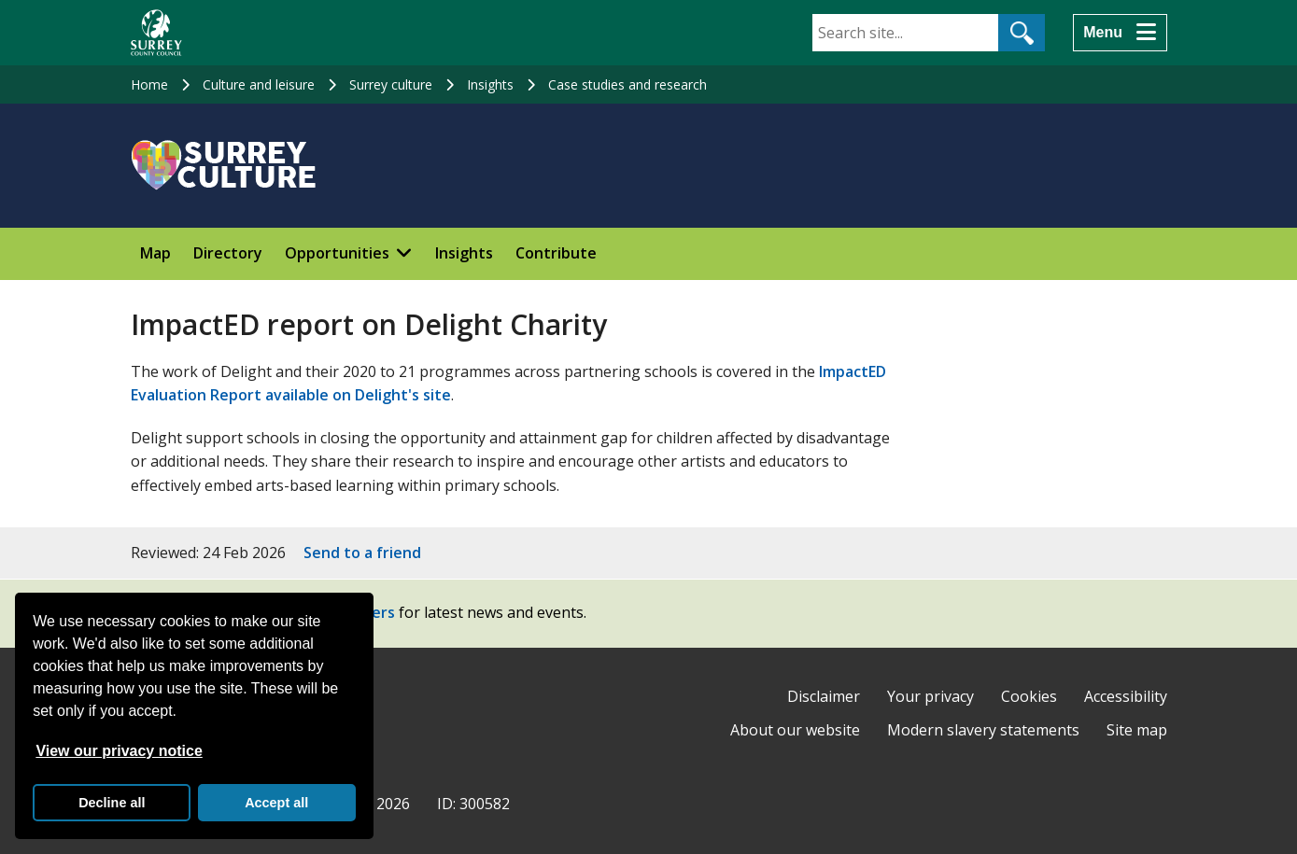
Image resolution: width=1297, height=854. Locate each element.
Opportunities (337, 253)
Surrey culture (390, 84)
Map (155, 253)
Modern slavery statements (983, 730)
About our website (795, 730)
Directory (227, 253)
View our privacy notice (118, 751)
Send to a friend (362, 552)
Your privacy (930, 696)
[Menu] (1119, 32)
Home (149, 84)
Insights (490, 84)
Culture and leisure (259, 84)
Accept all (276, 802)
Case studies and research (627, 84)
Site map (1137, 730)
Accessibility (1125, 696)
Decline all (111, 802)
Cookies (1029, 696)
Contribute (556, 253)
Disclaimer (823, 696)
